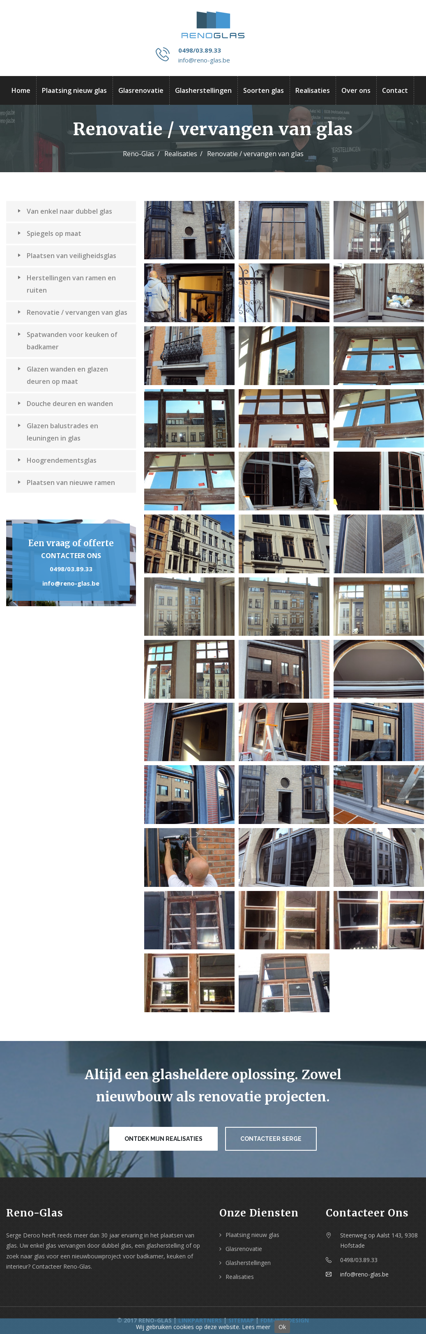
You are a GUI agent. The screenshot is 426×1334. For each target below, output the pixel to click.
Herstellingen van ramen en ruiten (67, 283)
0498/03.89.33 (199, 50)
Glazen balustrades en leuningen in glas (58, 431)
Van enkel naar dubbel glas (65, 211)
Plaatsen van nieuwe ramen (66, 482)
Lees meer (256, 1327)
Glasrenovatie (140, 90)
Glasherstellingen (203, 90)
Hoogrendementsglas (57, 460)
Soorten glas (263, 90)
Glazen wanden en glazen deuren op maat (63, 375)
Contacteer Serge (271, 1139)
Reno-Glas (138, 153)
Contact (395, 90)
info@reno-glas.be (204, 60)
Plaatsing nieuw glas (74, 90)
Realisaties (312, 90)
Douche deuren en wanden (65, 403)
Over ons (356, 90)
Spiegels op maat (49, 233)
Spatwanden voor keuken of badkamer (67, 340)
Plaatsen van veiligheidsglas (67, 255)
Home (21, 90)
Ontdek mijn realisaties (163, 1139)
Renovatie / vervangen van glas (72, 312)
